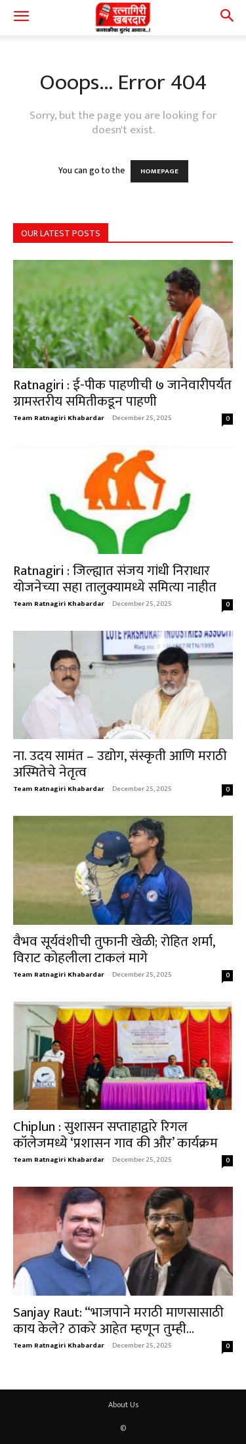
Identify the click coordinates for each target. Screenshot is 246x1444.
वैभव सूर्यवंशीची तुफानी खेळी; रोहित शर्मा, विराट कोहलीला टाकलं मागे (114, 949)
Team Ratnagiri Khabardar (58, 418)
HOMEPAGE (159, 171)
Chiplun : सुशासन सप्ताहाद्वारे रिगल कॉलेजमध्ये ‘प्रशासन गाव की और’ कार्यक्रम (115, 1135)
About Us (123, 1405)
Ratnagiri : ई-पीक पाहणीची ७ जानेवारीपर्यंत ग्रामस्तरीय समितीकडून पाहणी (122, 393)
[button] (21, 17)
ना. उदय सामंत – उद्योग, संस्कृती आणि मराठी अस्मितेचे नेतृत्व (120, 764)
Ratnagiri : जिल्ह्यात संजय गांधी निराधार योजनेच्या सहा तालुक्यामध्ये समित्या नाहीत (114, 579)
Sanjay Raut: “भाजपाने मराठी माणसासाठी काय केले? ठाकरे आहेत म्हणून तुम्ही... (118, 1320)
